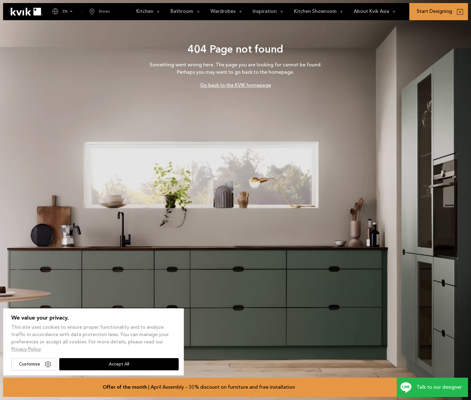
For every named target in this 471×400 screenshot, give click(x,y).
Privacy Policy (26, 349)
